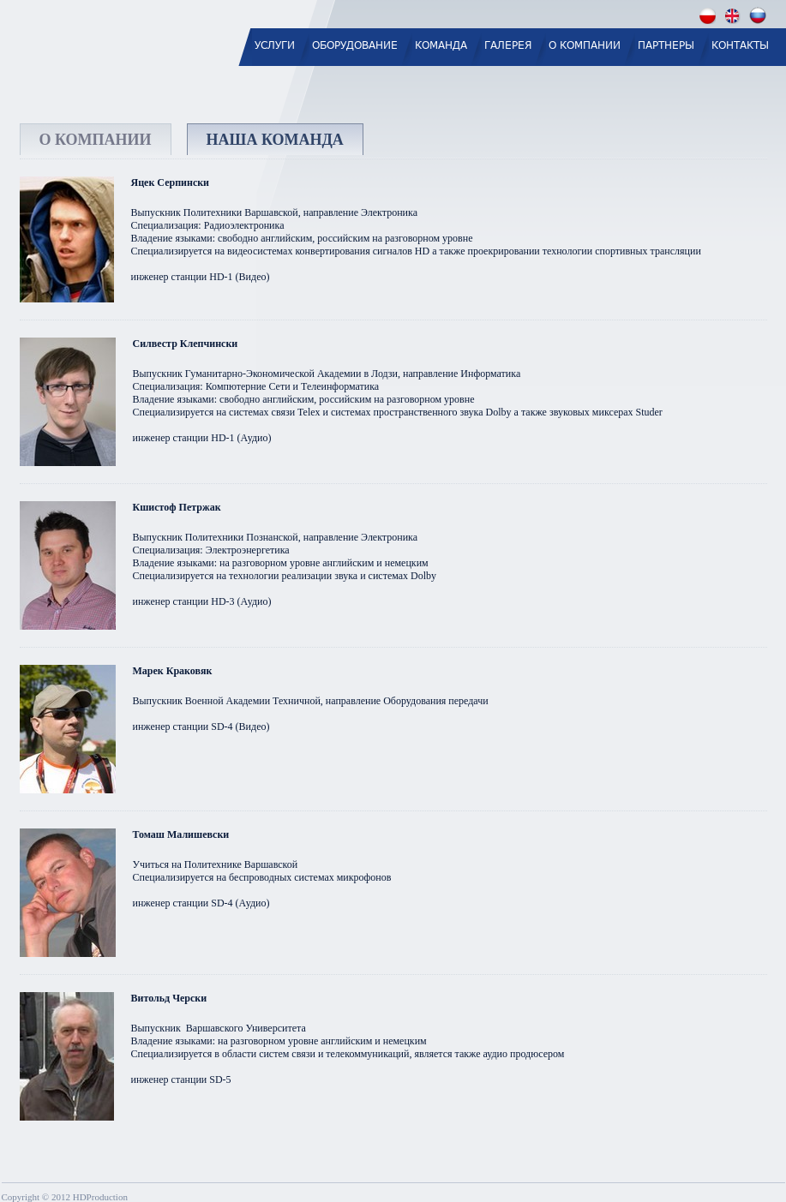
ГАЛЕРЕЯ (507, 45)
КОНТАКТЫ (740, 45)
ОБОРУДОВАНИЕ (355, 45)
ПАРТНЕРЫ (666, 45)
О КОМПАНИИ (585, 45)
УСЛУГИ (275, 45)
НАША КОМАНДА (275, 139)
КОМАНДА (441, 45)
